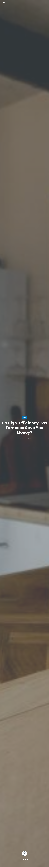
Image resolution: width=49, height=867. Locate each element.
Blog (24, 417)
